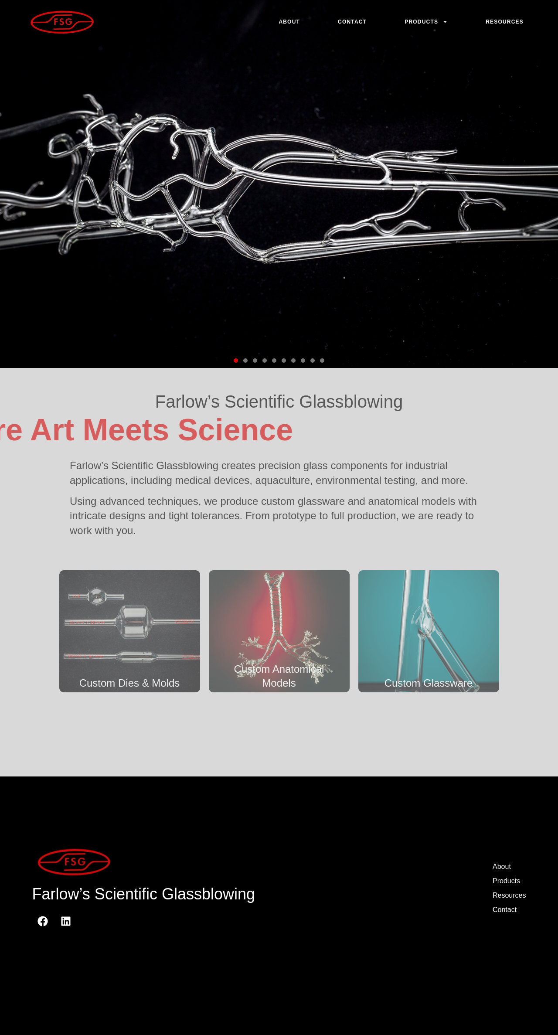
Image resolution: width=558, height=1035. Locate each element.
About (289, 22)
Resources (505, 22)
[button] (236, 360)
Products (426, 22)
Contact (352, 22)
